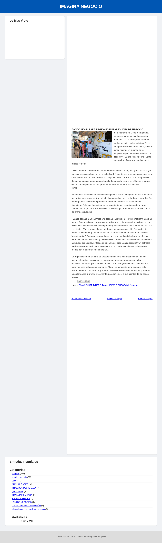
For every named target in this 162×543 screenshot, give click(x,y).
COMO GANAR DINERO (90, 285)
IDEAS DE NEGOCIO (119, 285)
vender (15, 481)
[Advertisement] (112, 36)
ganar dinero (17, 491)
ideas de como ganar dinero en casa (28, 509)
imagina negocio (19, 477)
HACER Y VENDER (21, 499)
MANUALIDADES (20, 484)
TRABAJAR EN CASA (22, 495)
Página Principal (114, 299)
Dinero (105, 285)
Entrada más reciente (81, 299)
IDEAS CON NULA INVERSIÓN (26, 506)
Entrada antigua (145, 299)
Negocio (133, 285)
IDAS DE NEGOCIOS (22, 502)
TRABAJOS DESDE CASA (24, 488)
